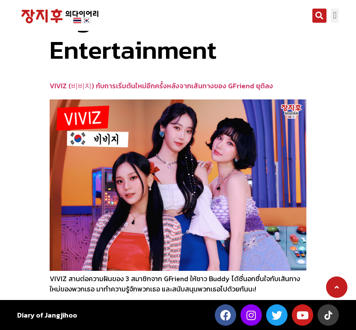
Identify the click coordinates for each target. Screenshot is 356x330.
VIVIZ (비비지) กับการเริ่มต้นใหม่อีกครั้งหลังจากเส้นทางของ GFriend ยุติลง (161, 86)
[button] (319, 16)
